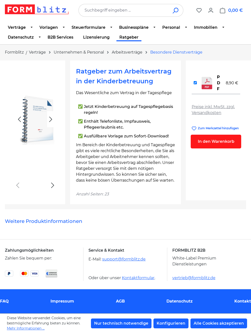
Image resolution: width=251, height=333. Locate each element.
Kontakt (242, 301)
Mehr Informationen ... (26, 328)
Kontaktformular (138, 277)
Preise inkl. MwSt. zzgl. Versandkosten (213, 109)
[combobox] (123, 10)
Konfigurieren (171, 323)
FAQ (4, 301)
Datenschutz (179, 301)
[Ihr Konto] (211, 10)
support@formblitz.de (124, 259)
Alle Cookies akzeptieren (219, 323)
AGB (120, 301)
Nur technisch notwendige (121, 323)
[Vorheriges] (19, 119)
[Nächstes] (50, 119)
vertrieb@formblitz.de (193, 277)
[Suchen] (175, 10)
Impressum (62, 301)
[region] (35, 130)
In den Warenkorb (216, 141)
